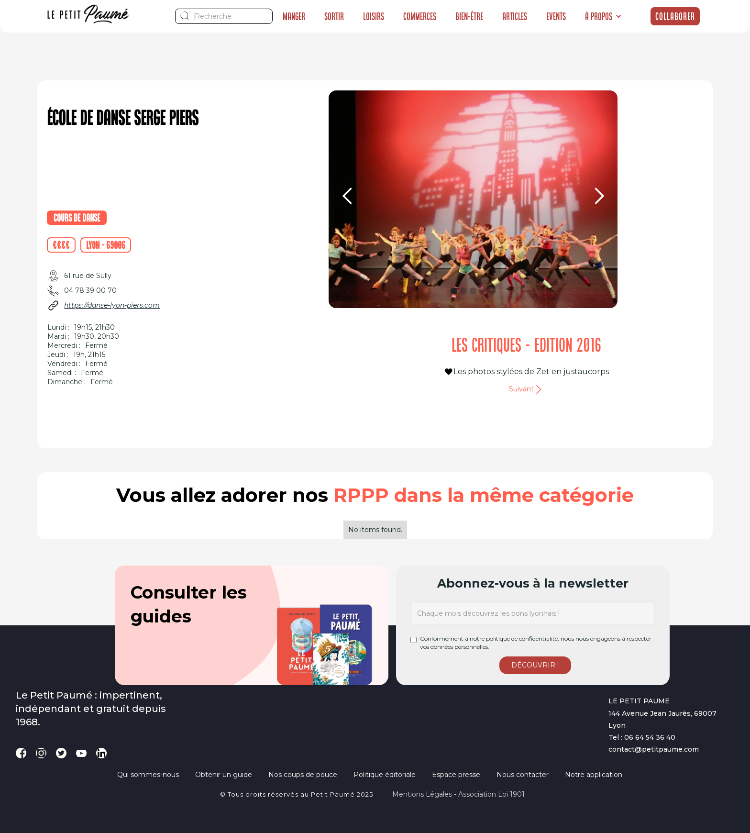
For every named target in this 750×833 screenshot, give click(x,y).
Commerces (419, 16)
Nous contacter (522, 774)
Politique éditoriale (384, 774)
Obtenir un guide (223, 774)
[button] (603, 16)
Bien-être (469, 16)
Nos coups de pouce (302, 774)
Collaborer (675, 16)
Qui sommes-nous (148, 774)
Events (556, 16)
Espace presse (456, 774)
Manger (294, 16)
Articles (514, 16)
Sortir (334, 16)
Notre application (593, 774)
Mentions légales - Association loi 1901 (458, 794)
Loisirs (373, 16)
